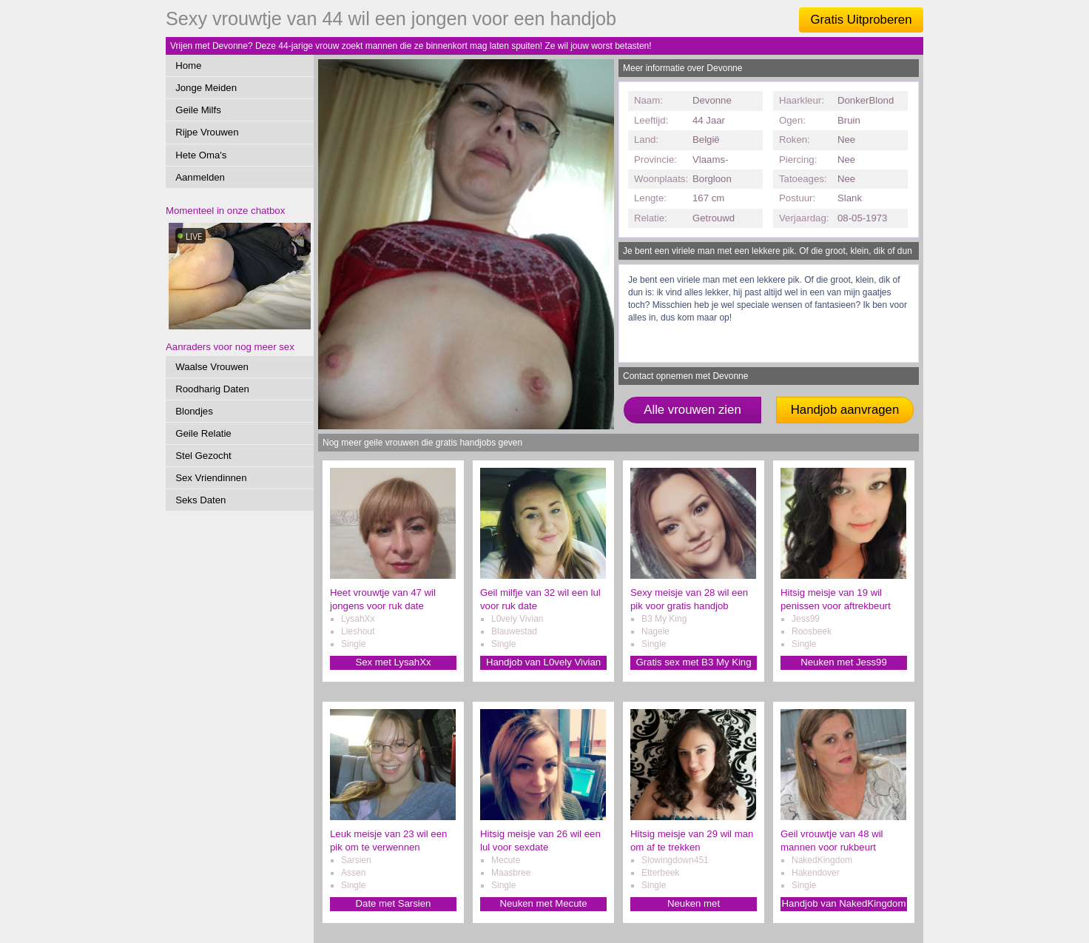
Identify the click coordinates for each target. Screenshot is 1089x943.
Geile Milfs (198, 109)
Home (188, 65)
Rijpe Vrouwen (206, 132)
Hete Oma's (200, 155)
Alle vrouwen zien (692, 410)
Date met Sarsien (393, 903)
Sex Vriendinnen (210, 477)
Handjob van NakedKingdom (844, 903)
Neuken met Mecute (543, 903)
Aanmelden (200, 177)
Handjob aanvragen (845, 410)
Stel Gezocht (203, 455)
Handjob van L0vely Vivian (543, 662)
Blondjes (194, 411)
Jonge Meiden (206, 87)
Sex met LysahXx (393, 662)
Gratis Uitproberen (860, 20)
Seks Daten (200, 500)
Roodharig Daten (212, 389)
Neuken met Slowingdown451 (694, 904)
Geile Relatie (203, 433)
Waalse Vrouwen (212, 366)
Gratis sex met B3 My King (693, 662)
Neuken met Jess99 (843, 662)
